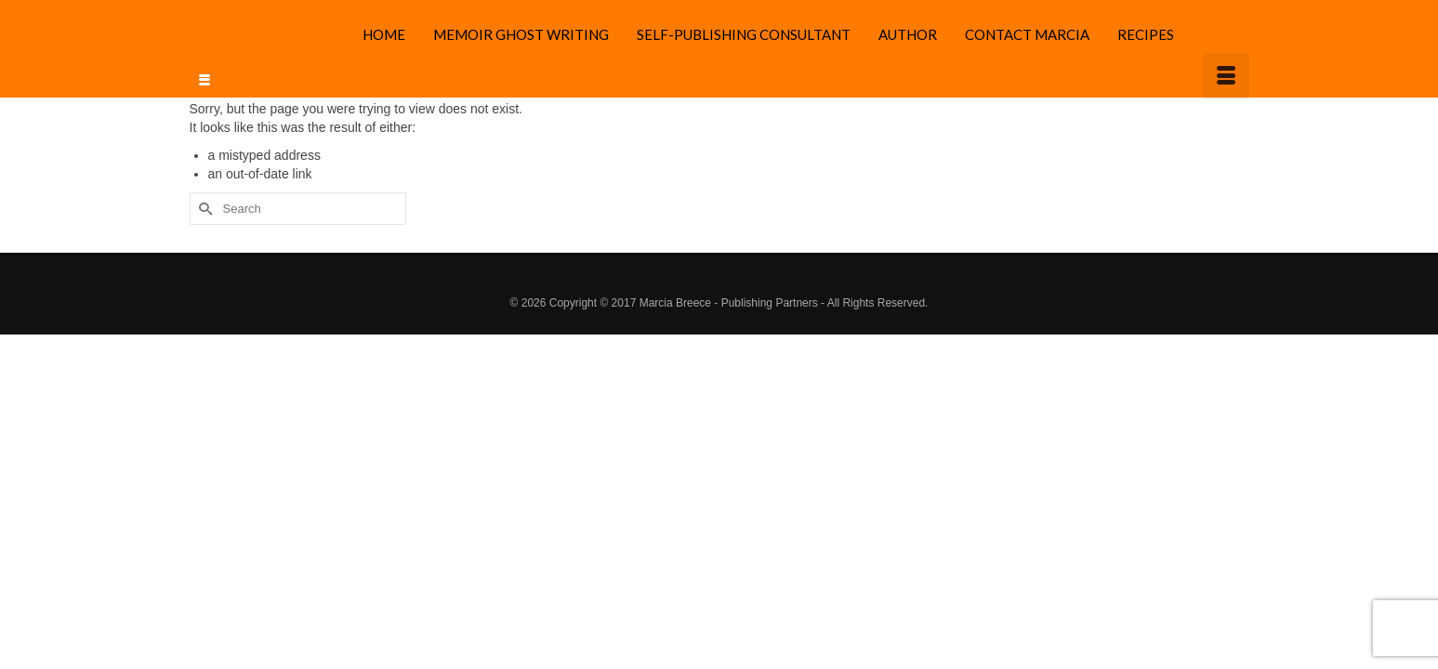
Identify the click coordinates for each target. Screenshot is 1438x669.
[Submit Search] (204, 177)
